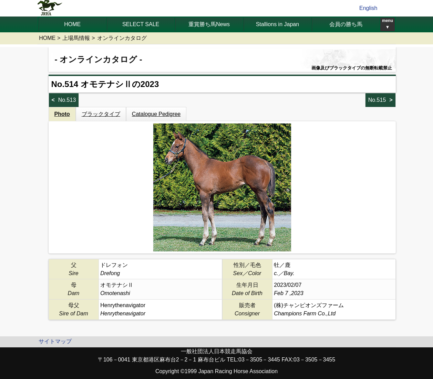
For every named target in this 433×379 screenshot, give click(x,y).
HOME (72, 24)
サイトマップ (55, 341)
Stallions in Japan (277, 24)
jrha (50, 8)
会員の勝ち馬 (345, 24)
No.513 (67, 100)
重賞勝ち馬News (209, 24)
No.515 (377, 100)
